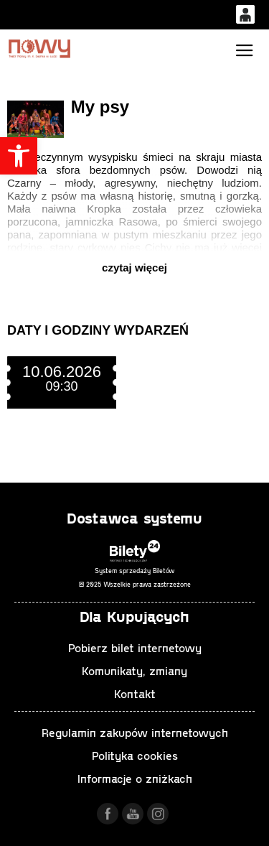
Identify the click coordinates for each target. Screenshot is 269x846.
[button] (18, 156)
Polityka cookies (135, 755)
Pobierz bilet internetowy (135, 647)
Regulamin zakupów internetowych (135, 732)
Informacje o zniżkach (134, 778)
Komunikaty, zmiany (134, 670)
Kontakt (135, 693)
